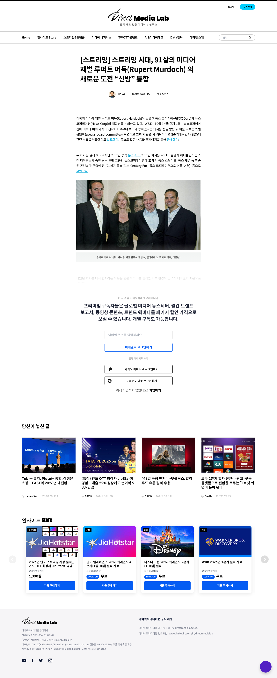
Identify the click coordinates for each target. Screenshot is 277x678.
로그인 (231, 6)
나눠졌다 (82, 170)
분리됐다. (134, 155)
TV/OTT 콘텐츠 (128, 37)
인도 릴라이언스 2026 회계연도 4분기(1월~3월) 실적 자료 (108, 564)
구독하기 (247, 6)
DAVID (88, 496)
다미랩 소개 (197, 37)
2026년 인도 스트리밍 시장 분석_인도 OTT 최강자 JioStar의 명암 (51, 564)
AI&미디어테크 (154, 37)
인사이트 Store (46, 37)
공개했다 (173, 139)
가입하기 (155, 390)
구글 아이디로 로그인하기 (141, 381)
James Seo (31, 496)
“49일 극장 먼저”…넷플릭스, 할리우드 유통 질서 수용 (167, 481)
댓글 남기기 (163, 94)
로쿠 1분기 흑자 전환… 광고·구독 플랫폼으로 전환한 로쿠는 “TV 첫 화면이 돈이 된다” (227, 483)
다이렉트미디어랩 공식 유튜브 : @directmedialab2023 (168, 628)
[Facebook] (32, 660)
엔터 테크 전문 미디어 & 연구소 (138, 24)
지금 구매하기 (52, 585)
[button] (265, 559)
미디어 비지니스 (101, 37)
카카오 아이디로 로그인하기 (141, 369)
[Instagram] (50, 660)
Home (26, 37)
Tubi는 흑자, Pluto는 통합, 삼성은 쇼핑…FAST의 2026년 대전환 (47, 481)
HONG (121, 94)
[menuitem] (138, 24)
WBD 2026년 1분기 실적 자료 (222, 562)
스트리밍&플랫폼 (74, 37)
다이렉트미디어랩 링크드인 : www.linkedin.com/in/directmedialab (176, 633)
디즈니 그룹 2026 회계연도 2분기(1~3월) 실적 (166, 564)
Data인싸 (176, 37)
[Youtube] (24, 660)
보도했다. (113, 139)
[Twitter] (41, 660)
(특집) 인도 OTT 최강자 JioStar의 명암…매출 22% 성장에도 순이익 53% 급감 (108, 483)
